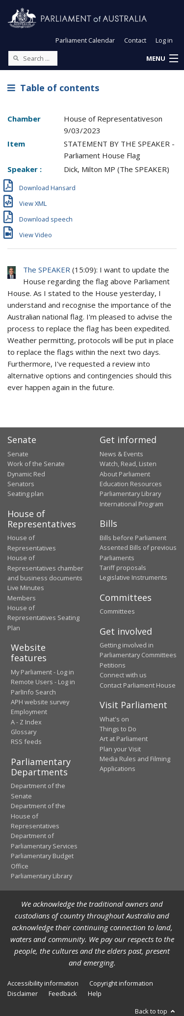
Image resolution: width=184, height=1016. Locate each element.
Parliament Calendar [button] (85, 40)
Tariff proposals (123, 567)
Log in (164, 40)
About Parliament (125, 474)
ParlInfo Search (33, 692)
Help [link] (95, 993)
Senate (17, 453)
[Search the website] (32, 58)
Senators (20, 483)
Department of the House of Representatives (38, 815)
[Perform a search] (15, 57)
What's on (114, 719)
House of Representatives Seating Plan (43, 617)
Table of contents (53, 88)
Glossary (23, 731)
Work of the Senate (36, 463)
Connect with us (123, 674)
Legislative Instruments (133, 577)
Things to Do (118, 728)
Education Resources (131, 483)
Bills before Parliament (133, 537)
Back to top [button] (156, 1011)
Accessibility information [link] (43, 983)
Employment (29, 711)
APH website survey (40, 701)
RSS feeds (26, 741)
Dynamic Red (26, 474)
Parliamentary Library (130, 493)
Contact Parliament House (138, 685)
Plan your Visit (120, 748)
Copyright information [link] (121, 983)
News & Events (121, 453)
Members (21, 598)
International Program (131, 503)
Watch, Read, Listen (128, 463)
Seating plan (25, 493)
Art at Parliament (124, 738)
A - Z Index (26, 722)
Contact (135, 40)
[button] (162, 58)
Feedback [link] (63, 993)
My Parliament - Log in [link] (42, 672)
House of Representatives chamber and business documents (45, 567)
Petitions (113, 665)
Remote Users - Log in (43, 681)
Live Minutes (25, 587)
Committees (117, 611)
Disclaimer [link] (22, 993)
